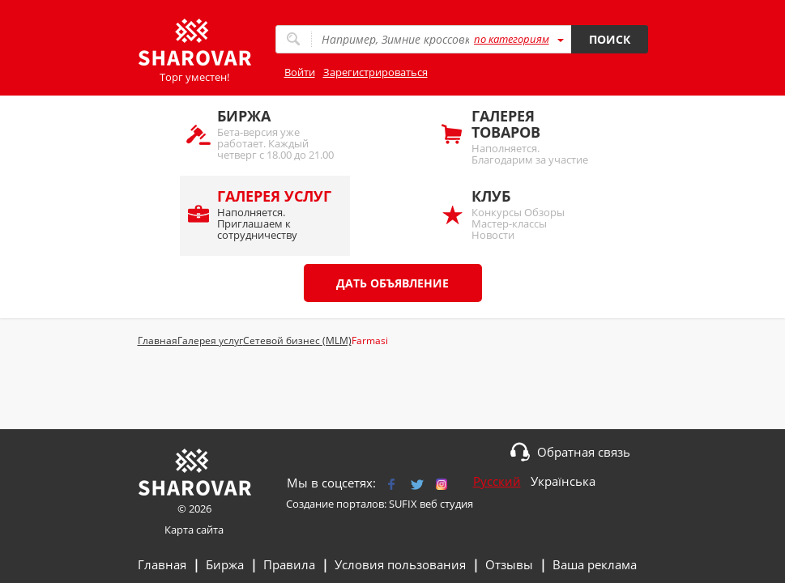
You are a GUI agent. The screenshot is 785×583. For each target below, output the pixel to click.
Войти (299, 72)
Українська (563, 481)
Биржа (225, 564)
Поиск (609, 39)
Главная (162, 564)
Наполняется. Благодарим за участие (529, 136)
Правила (289, 564)
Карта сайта (194, 529)
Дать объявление (392, 283)
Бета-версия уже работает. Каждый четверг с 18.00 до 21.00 (275, 134)
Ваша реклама (594, 564)
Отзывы (509, 564)
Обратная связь (583, 452)
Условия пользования (400, 564)
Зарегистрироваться (375, 72)
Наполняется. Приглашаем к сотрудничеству (275, 214)
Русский (497, 481)
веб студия (446, 503)
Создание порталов (335, 503)
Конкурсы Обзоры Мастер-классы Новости (529, 214)
